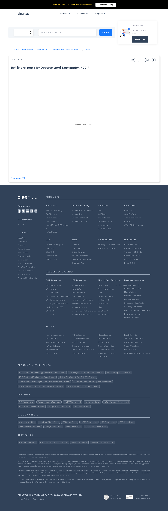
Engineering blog (25, 256)
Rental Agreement (132, 314)
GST (100, 210)
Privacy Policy (23, 499)
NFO (100, 307)
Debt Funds (103, 303)
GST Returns (51, 289)
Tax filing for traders (106, 248)
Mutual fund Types (106, 289)
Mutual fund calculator (55, 342)
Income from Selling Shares (84, 311)
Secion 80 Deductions (81, 218)
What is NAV (103, 314)
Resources (82, 14)
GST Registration (53, 285)
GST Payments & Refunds (57, 303)
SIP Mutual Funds (105, 296)
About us (21, 238)
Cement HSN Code (132, 248)
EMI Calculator (52, 339)
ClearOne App (78, 263)
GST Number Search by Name (137, 353)
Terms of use (38, 499)
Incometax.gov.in (79, 307)
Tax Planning (51, 214)
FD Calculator (104, 342)
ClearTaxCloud (52, 256)
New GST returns (105, 221)
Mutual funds (51, 232)
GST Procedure (52, 293)
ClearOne (76, 248)
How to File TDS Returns (82, 300)
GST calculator (52, 353)
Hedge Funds (104, 300)
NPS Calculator (78, 353)
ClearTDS (128, 221)
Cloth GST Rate (131, 259)
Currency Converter (106, 350)
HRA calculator (104, 335)
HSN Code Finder (131, 245)
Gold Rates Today (106, 346)
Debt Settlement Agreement (137, 310)
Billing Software (78, 252)
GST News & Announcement (58, 296)
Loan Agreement (131, 299)
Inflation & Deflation (132, 296)
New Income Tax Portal (82, 303)
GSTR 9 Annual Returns (56, 300)
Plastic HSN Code (132, 256)
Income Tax (77, 214)
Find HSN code (130, 335)
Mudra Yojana (130, 292)
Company (100, 14)
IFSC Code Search (80, 342)
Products (65, 14)
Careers (21, 245)
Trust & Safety (24, 274)
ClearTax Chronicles (26, 267)
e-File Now (140, 39)
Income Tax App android (82, 210)
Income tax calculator (55, 335)
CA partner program (54, 245)
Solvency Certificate (133, 307)
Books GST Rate (131, 263)
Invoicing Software (80, 256)
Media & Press (24, 249)
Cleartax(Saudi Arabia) (27, 278)
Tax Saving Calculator (133, 339)
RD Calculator (104, 339)
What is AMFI (103, 311)
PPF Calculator (78, 335)
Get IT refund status (133, 342)
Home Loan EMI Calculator (83, 350)
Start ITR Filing (106, 4)
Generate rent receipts (82, 346)
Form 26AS (76, 289)
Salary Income (78, 296)
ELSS (100, 293)
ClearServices (52, 221)
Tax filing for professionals (109, 245)
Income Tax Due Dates (82, 314)
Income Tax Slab (79, 285)
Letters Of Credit (131, 318)
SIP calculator (52, 350)
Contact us (23, 241)
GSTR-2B (50, 311)
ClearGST (128, 210)
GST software (104, 218)
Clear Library (23, 260)
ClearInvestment (53, 218)
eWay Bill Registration (133, 225)
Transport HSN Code (133, 252)
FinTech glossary (25, 263)
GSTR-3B (50, 314)
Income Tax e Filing (54, 210)
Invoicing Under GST (54, 307)
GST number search (80, 339)
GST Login (102, 214)
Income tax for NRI (80, 221)
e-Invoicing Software (133, 218)
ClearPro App (51, 259)
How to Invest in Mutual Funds (111, 285)
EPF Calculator (130, 350)
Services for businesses (82, 259)
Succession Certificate (134, 303)
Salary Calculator (131, 346)
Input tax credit (105, 229)
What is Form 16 (79, 293)
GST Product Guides (26, 271)
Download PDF (18, 178)
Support (21, 224)
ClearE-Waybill (130, 214)
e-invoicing (103, 225)
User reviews (23, 252)
